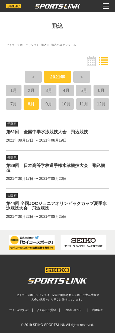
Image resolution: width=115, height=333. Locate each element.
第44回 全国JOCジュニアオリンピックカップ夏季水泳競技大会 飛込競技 (56, 205)
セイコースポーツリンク (21, 45)
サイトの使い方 (19, 310)
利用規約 (97, 310)
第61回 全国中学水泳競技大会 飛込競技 (47, 131)
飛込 (44, 45)
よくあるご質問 (46, 310)
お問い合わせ (73, 310)
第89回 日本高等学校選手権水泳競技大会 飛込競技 (55, 167)
